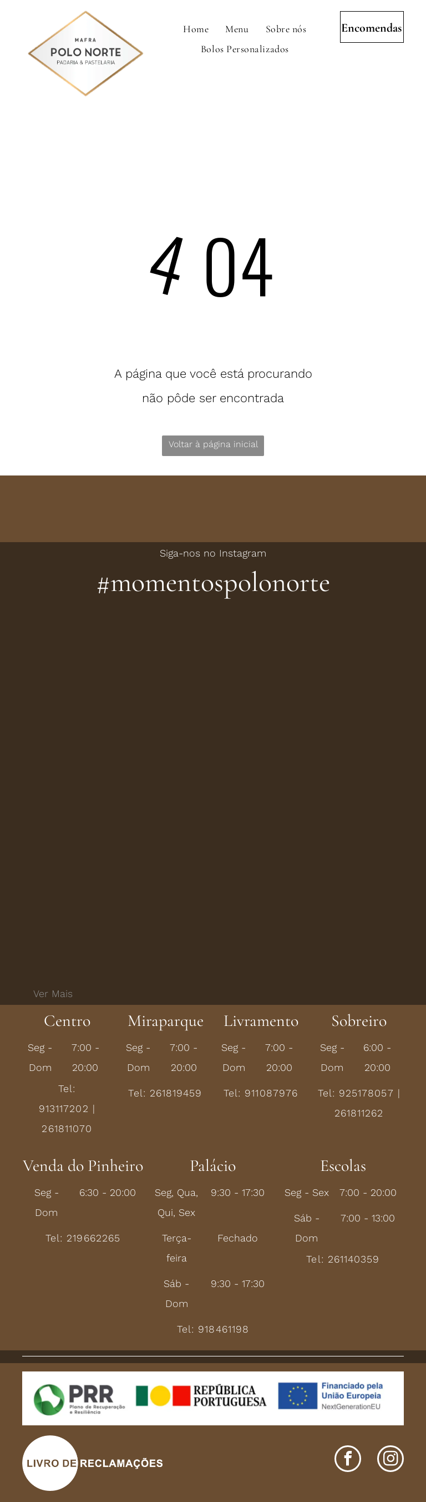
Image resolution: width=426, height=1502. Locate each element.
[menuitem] (196, 29)
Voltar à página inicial (213, 444)
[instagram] (390, 1460)
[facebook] (347, 1460)
